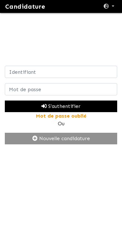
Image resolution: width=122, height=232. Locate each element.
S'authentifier (61, 106)
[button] (109, 6)
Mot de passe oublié (61, 116)
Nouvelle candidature (61, 138)
